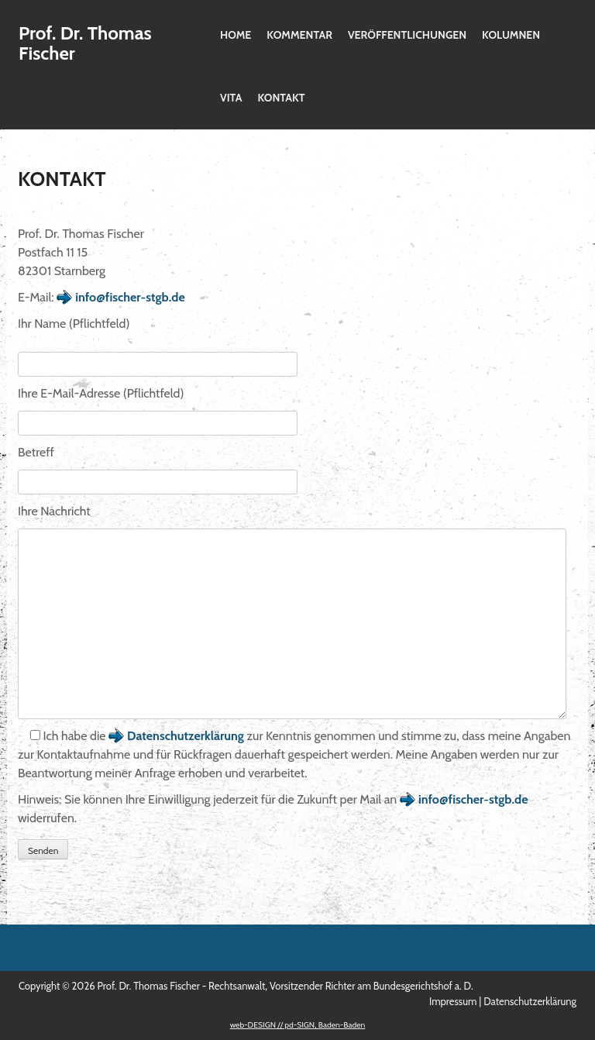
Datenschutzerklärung (185, 735)
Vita (231, 98)
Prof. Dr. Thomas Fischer (85, 43)
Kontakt (280, 98)
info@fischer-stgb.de (130, 297)
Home (235, 35)
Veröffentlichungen (407, 35)
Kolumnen (511, 35)
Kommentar (299, 35)
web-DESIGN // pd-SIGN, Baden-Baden (298, 1025)
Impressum (452, 1001)
